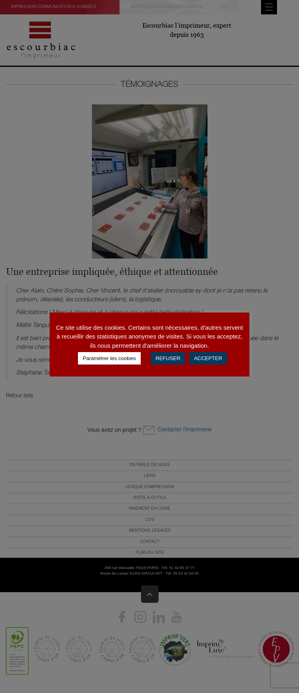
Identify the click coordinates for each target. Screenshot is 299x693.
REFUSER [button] (167, 358)
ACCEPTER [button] (208, 358)
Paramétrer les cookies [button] (109, 358)
